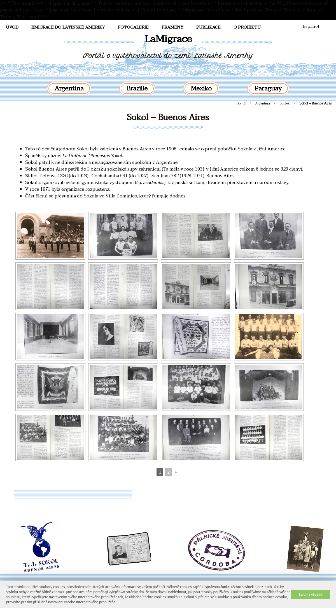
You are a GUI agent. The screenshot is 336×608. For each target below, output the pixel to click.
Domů (241, 103)
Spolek (284, 103)
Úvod (12, 27)
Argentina (69, 88)
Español (311, 26)
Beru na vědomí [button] (310, 594)
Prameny (172, 27)
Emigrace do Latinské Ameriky (68, 27)
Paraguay (268, 88)
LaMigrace (168, 39)
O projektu (247, 27)
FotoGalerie (133, 27)
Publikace (208, 27)
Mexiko (201, 88)
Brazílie (137, 88)
